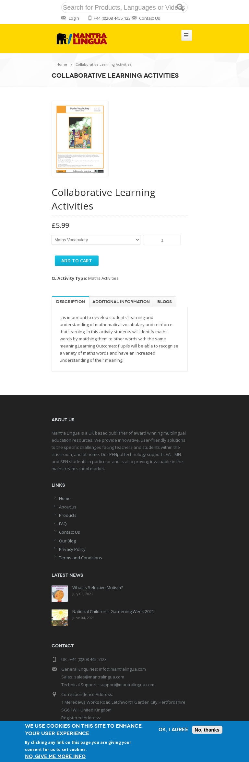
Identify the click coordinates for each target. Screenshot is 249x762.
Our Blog (67, 541)
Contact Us (149, 18)
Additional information (121, 301)
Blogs (164, 301)
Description (70, 301)
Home (61, 64)
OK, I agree (173, 729)
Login (74, 18)
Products (68, 515)
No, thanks (207, 730)
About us (68, 507)
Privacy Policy (72, 549)
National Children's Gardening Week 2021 (113, 611)
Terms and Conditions (80, 558)
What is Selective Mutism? (97, 587)
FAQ (63, 524)
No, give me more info (55, 756)
